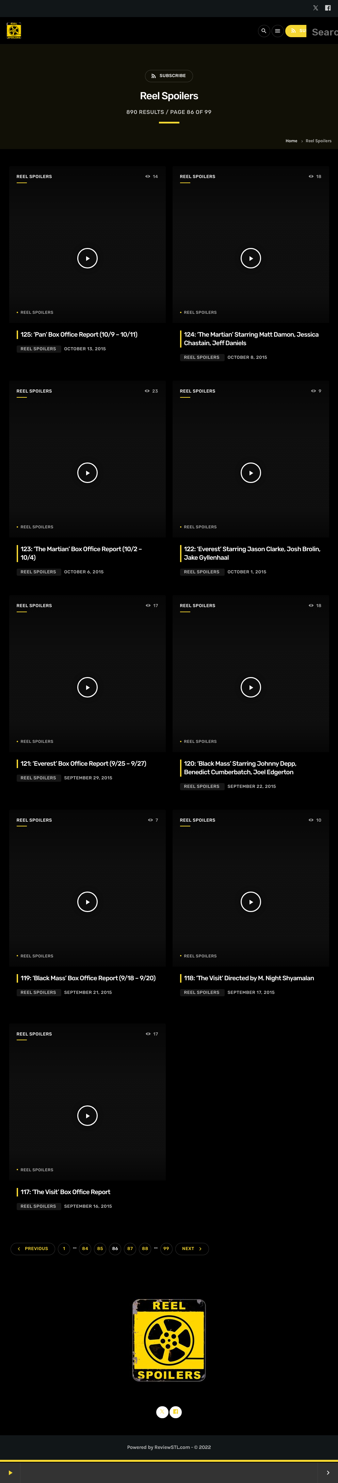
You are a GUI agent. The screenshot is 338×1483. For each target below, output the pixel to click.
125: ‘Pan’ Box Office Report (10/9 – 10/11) (80, 335)
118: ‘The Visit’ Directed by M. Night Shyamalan (250, 978)
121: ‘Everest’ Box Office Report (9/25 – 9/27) (85, 763)
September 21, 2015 (88, 1001)
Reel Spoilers (34, 177)
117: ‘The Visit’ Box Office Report (66, 1192)
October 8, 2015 (247, 357)
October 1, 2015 (246, 572)
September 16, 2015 (88, 1207)
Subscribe (308, 31)
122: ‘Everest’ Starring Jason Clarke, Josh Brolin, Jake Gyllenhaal (244, 553)
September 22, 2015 (251, 786)
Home (291, 141)
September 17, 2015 (251, 992)
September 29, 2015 (88, 778)
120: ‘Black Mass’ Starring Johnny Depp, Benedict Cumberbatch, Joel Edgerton (241, 768)
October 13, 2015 (85, 349)
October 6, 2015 (83, 572)
